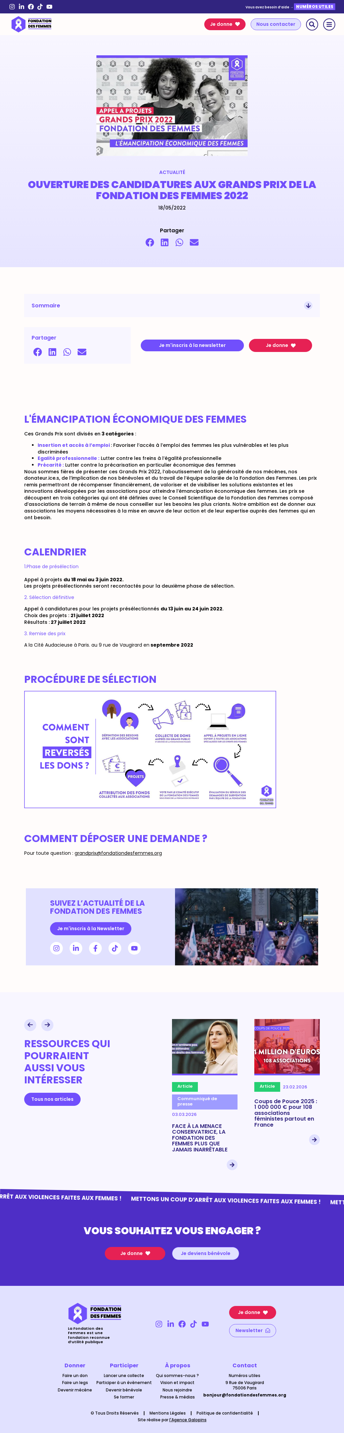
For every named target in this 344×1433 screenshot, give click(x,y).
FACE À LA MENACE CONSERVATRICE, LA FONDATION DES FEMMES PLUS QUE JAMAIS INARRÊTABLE (199, 1137)
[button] (150, 242)
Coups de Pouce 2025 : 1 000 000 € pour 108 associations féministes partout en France (285, 1113)
